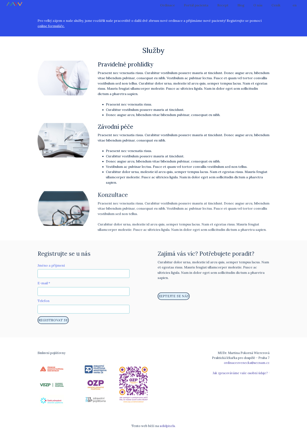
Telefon (43, 303)
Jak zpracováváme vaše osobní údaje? (240, 375)
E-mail (44, 285)
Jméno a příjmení (51, 267)
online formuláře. (51, 26)
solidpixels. (168, 428)
